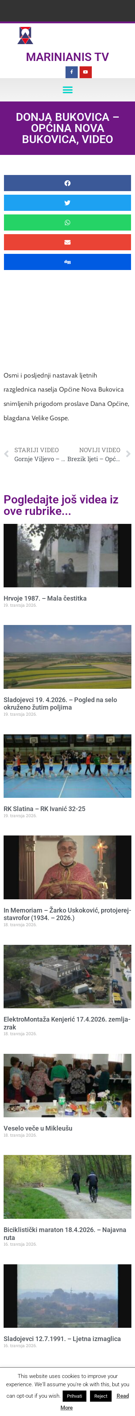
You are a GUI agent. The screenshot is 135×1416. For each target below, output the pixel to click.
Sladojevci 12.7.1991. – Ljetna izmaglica (62, 1338)
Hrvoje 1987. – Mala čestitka (45, 598)
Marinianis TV (67, 57)
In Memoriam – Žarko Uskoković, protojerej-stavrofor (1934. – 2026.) (67, 914)
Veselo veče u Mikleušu (38, 1128)
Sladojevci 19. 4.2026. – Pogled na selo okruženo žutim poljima (60, 703)
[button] (67, 90)
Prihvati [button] (74, 1396)
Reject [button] (100, 1396)
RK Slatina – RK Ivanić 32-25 (44, 809)
